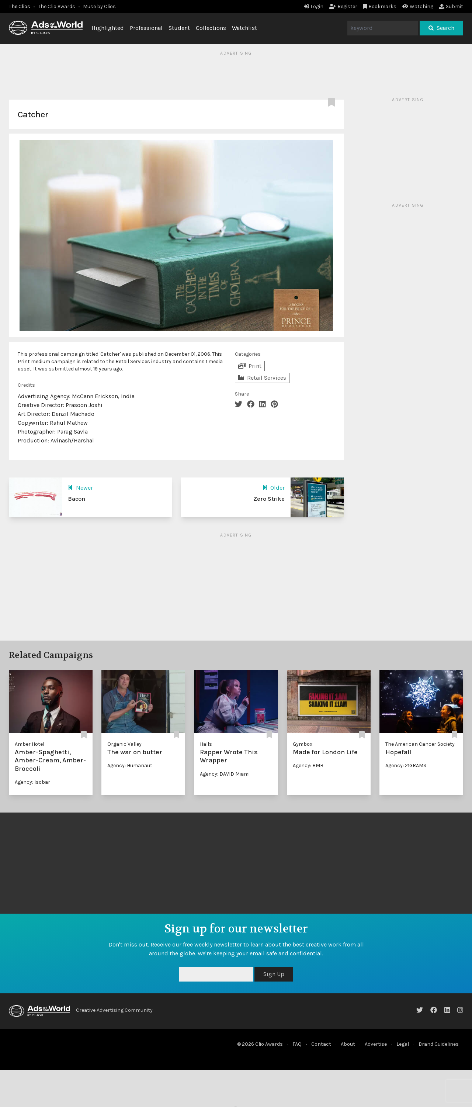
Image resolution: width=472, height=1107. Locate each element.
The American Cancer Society (420, 744)
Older (273, 487)
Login (313, 6)
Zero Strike (269, 498)
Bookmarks (380, 6)
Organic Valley (124, 744)
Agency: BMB (308, 765)
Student (179, 27)
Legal (402, 1044)
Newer (80, 487)
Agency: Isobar (32, 782)
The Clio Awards (56, 6)
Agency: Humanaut (129, 765)
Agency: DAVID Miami (225, 774)
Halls (206, 744)
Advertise (376, 1044)
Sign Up (273, 973)
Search (441, 27)
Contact (321, 1044)
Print (249, 365)
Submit (451, 6)
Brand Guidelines (439, 1044)
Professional (146, 27)
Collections (211, 27)
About (348, 1044)
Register (343, 6)
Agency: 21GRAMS (405, 765)
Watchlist (244, 27)
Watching (417, 6)
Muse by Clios (99, 6)
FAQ (297, 1044)
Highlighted (107, 27)
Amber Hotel (29, 744)
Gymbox (302, 744)
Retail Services (262, 377)
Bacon (76, 498)
